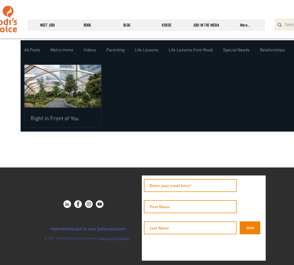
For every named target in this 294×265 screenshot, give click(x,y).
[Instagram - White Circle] (89, 204)
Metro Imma (61, 50)
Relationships (272, 50)
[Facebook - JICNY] (78, 204)
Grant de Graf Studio (113, 238)
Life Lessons (146, 50)
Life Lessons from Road (191, 50)
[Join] (250, 227)
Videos (89, 50)
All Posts (32, 50)
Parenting (115, 50)
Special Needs (236, 50)
